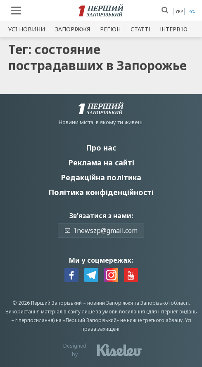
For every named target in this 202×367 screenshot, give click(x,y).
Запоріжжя (72, 29)
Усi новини (26, 29)
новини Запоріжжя (110, 302)
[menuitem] (179, 11)
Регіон (110, 29)
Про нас (101, 148)
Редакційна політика (101, 177)
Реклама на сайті (101, 162)
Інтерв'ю (174, 29)
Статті (140, 29)
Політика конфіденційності (101, 192)
